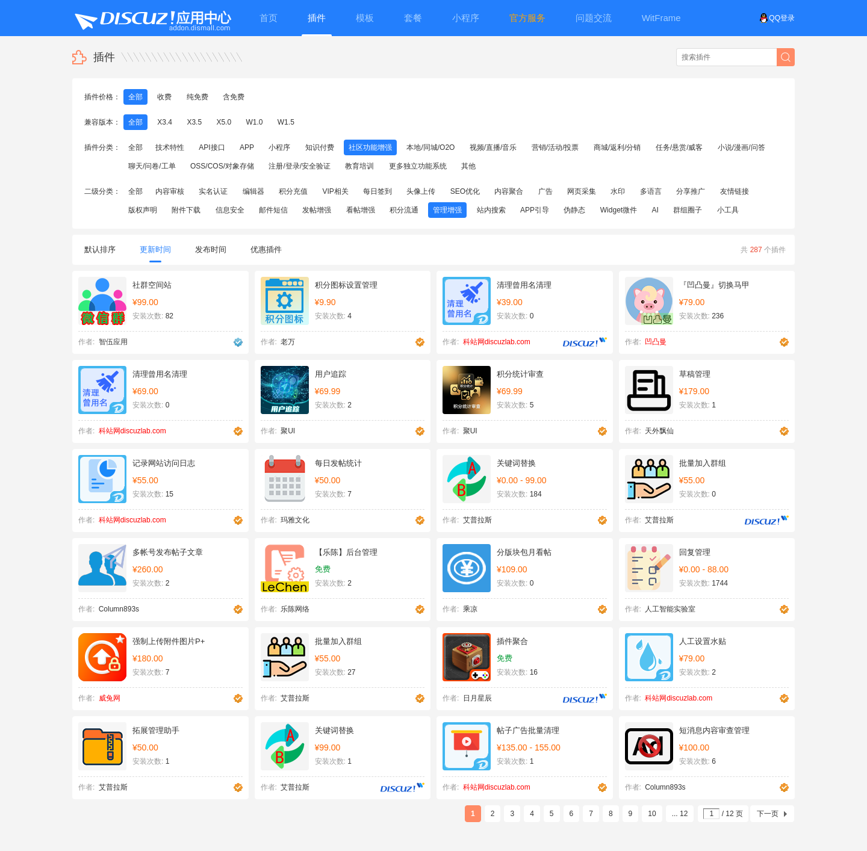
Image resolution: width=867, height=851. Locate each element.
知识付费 (319, 147)
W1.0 (254, 122)
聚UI (288, 431)
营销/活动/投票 (555, 147)
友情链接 (734, 191)
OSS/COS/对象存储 (222, 166)
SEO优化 (465, 191)
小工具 (728, 210)
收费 (164, 97)
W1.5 (286, 122)
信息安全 (230, 210)
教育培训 (359, 166)
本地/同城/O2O (430, 147)
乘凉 (470, 609)
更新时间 (155, 253)
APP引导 (534, 210)
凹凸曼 (656, 342)
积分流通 (404, 210)
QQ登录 (777, 18)
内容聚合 (508, 191)
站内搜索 (491, 210)
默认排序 (100, 249)
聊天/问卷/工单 (152, 166)
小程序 (279, 147)
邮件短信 (273, 210)
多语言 (651, 191)
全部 (135, 97)
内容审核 (169, 191)
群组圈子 (687, 210)
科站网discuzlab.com (496, 342)
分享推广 (690, 191)
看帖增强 (360, 210)
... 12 (680, 813)
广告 (545, 191)
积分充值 (293, 191)
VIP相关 (335, 191)
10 (652, 813)
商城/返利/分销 (617, 147)
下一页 (767, 813)
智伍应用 (113, 342)
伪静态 (574, 210)
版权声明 (142, 210)
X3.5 (194, 122)
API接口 (212, 147)
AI (655, 210)
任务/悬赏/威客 (679, 147)
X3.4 (164, 122)
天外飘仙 (659, 431)
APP (247, 147)
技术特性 (169, 147)
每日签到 (377, 191)
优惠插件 (266, 249)
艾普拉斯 (477, 520)
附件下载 (186, 210)
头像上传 (420, 191)
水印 (618, 191)
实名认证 (213, 191)
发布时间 (210, 249)
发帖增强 (316, 210)
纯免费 (197, 97)
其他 (468, 166)
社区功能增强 (370, 147)
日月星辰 (477, 698)
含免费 (233, 97)
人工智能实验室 (670, 609)
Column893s (119, 609)
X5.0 (223, 122)
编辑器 (253, 191)
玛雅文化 (295, 520)
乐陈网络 (295, 609)
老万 (288, 342)
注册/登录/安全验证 (300, 166)
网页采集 (581, 191)
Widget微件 (618, 210)
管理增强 (447, 210)
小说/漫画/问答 (741, 147)
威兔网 (109, 698)
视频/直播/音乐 (493, 147)
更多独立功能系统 (418, 166)
